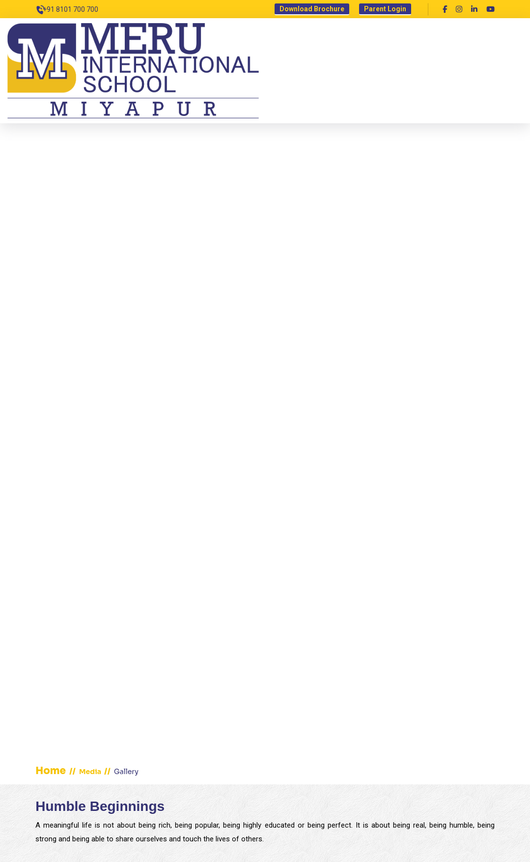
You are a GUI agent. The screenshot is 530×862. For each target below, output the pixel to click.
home (50, 771)
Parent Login (385, 9)
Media (91, 771)
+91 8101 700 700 (70, 9)
